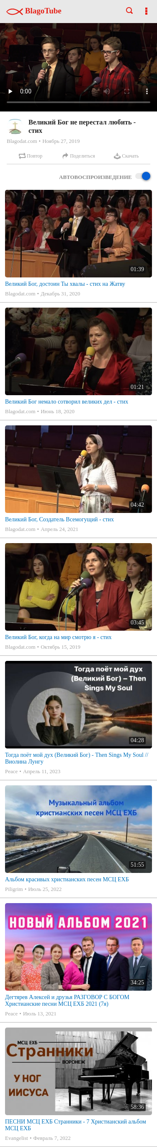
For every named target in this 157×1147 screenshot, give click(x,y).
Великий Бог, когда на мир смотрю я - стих (58, 637)
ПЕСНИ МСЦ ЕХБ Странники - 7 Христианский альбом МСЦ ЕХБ (75, 1125)
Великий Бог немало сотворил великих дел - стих (66, 402)
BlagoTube (34, 10)
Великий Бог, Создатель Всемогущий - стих (59, 519)
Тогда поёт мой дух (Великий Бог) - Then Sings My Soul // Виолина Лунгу (76, 758)
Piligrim (14, 889)
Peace (11, 771)
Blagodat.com (22, 141)
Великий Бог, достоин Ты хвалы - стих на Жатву (65, 284)
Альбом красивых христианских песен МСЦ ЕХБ (67, 879)
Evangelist (16, 1138)
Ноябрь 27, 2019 (61, 141)
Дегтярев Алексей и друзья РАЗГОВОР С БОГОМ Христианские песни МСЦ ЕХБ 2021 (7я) (67, 1000)
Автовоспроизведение (104, 176)
